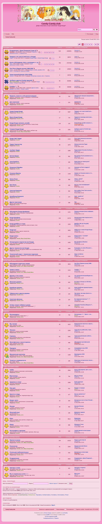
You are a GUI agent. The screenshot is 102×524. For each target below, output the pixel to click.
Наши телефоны (78, 254)
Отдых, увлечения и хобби (11, 366)
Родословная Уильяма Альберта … (84, 150)
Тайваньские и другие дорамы (20, 293)
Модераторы (31, 494)
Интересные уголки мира (81, 452)
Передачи (13, 348)
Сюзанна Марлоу (15, 173)
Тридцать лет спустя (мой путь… (83, 111)
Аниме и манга (24, 89)
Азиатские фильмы (16, 299)
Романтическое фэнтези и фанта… (83, 323)
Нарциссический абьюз (80, 446)
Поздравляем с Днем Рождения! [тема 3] (23, 50)
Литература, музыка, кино (37, 76)
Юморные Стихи (78, 424)
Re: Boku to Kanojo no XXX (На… (83, 281)
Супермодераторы (23, 494)
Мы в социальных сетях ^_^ (19, 474)
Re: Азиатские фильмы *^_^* (82, 299)
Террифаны (39, 494)
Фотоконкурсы (14, 314)
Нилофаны (54, 494)
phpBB (47, 514)
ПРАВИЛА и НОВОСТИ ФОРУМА (11, 92)
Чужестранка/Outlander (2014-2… (83, 335)
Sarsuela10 (77, 162)
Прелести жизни (15, 440)
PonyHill (76, 224)
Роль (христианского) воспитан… (83, 138)
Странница (77, 218)
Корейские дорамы (16, 287)
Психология (13, 446)
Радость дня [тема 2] (80, 440)
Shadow (76, 243)
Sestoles (76, 62)
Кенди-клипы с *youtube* (81, 235)
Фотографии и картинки (17, 430)
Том (75, 202)
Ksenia (18, 98)
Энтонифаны (60, 494)
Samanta (76, 50)
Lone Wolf (76, 249)
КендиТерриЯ (78, 124)
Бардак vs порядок (79, 387)
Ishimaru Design (47, 512)
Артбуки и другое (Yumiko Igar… (83, 129)
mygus (11, 58)
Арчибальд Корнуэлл (17, 196)
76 (53, 64)
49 (47, 52)
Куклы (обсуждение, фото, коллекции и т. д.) (24, 62)
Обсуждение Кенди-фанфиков (19, 211)
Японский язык (15, 412)
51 (51, 52)
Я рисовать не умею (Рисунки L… (83, 247)
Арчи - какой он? (78, 196)
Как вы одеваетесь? (79, 394)
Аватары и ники (15, 468)
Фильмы (12, 330)
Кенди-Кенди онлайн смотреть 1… (83, 122)
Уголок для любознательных (19, 452)
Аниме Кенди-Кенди (43, 58)
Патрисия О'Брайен (16, 167)
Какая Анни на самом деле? (82, 161)
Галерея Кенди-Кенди (19, 82)
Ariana (76, 185)
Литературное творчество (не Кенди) (22, 242)
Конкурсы (6, 311)
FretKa (76, 377)
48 (44, 52)
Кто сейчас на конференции (11, 487)
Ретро (66, 494)
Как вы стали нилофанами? (82, 184)
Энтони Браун (14, 156)
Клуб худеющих (78, 381)
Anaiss (11, 69)
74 (49, 64)
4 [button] (89, 44)
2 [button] (84, 44)
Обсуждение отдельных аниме (21, 71)
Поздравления (23, 53)
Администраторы (12, 494)
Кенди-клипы (14, 236)
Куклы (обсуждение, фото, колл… (83, 369)
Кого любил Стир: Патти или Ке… (83, 190)
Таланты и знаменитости (18, 360)
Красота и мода (15, 394)
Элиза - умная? (78, 178)
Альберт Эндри (15, 150)
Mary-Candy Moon (14, 81)
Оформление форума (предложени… (84, 95)
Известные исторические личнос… (83, 360)
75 (51, 64)
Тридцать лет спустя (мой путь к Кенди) (23, 56)
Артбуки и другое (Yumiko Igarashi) (21, 80)
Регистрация (11, 481)
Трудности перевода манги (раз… (83, 117)
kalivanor (76, 118)
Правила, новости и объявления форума (23, 96)
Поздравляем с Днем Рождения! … (83, 458)
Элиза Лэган (14, 179)
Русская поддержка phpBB (51, 516)
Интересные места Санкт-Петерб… (83, 400)
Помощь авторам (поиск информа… (84, 211)
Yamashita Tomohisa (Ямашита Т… (83, 304)
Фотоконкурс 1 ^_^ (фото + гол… (83, 314)
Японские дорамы (16, 282)
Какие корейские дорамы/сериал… (83, 287)
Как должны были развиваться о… (84, 155)
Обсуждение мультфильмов (82, 342)
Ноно (11, 63)
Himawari (12, 52)
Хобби (22, 65)
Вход (4, 481)
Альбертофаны (46, 494)
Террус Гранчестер (16, 144)
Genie (75, 355)
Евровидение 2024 (79, 354)
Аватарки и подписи (79, 467)
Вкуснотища (14, 376)
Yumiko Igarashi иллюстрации (82, 430)
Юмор (12, 424)
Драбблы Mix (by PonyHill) (81, 223)
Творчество (6, 208)
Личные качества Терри (80, 144)
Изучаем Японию (79, 406)
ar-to (22, 98)
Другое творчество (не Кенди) (19, 248)
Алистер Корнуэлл (16, 190)
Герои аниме (7, 135)
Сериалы (47, 76)
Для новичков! (14, 102)
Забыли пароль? (53, 483)
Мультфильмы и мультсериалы (20, 342)
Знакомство (77, 101)
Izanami (12, 76)
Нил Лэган (13, 185)
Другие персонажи (16, 202)
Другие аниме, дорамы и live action (13, 260)
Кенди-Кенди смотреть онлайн (20, 123)
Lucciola (76, 80)
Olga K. (53, 505)
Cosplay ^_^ (13, 86)
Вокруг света (14, 400)
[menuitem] (12, 34)
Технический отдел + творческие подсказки (24, 254)
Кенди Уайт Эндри (16, 138)
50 (49, 52)
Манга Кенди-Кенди (16, 117)
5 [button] (91, 44)
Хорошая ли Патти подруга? (82, 167)
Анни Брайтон (14, 161)
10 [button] (95, 44)
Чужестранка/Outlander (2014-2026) (21, 74)
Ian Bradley (65, 512)
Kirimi (75, 168)
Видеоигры (77, 418)
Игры (11, 418)
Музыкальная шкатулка (17, 354)
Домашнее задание (79, 412)
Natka (75, 255)
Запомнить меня (64, 483)
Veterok (76, 401)
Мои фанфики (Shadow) (80, 241)
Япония (12, 406)
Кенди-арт (13, 230)
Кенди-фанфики (15, 217)
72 (44, 64)
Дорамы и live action (16, 275)
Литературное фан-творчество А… (83, 217)
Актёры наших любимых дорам (20, 305)
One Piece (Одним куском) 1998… (83, 263)
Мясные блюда (78, 375)
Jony (75, 407)
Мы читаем (13, 324)
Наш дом (12, 388)
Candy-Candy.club (51, 23)
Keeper (76, 145)
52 (53, 52)
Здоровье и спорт (15, 382)
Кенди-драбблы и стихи (17, 223)
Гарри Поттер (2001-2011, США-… (83, 329)
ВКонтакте (77, 473)
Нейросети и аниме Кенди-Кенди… (83, 229)
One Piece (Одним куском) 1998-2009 (21, 68)
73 (47, 64)
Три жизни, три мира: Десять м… (83, 293)
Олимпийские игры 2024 (81, 348)
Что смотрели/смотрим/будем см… (83, 275)
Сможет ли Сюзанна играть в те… (83, 173)
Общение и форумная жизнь (11, 437)
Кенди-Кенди (33, 58)
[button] (79, 44)
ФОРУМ (5, 464)
